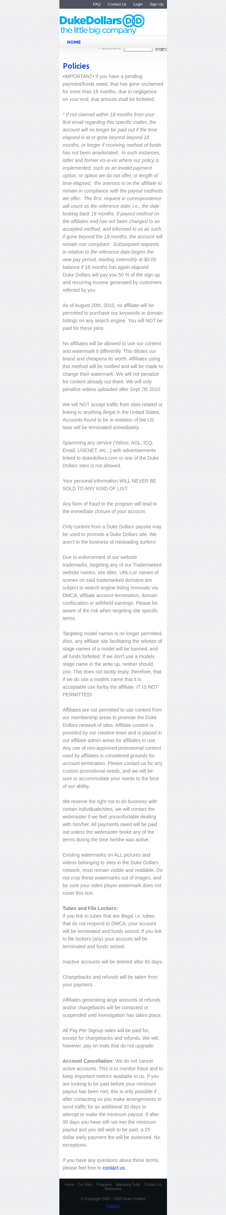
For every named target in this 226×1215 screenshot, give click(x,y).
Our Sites (85, 1185)
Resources (113, 1189)
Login (138, 4)
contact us (114, 1168)
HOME (114, 42)
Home (69, 1185)
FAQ (97, 4)
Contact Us (117, 4)
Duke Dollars (118, 25)
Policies (113, 1206)
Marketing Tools (128, 1185)
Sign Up (156, 4)
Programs (104, 1185)
